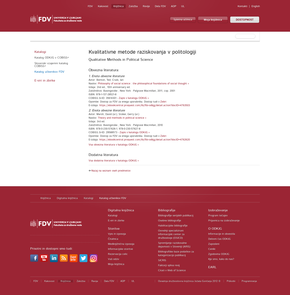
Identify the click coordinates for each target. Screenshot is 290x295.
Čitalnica (113, 239)
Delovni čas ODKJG (219, 239)
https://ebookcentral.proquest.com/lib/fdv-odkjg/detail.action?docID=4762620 (144, 139)
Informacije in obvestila (221, 234)
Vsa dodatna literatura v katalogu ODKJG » (114, 160)
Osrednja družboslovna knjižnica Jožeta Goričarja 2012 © (189, 281)
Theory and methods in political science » (122, 118)
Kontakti (242, 6)
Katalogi (40, 51)
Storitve (114, 228)
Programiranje (249, 281)
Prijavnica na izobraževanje (224, 220)
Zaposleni (213, 244)
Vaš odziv (113, 259)
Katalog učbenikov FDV (49, 71)
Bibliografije (166, 210)
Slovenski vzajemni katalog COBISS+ (51, 65)
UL (182, 6)
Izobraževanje (218, 210)
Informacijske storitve (120, 249)
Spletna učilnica (183, 19)
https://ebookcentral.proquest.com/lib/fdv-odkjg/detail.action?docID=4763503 (144, 105)
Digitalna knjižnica (67, 198)
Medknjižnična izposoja (121, 244)
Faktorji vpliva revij (169, 265)
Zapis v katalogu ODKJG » (134, 98)
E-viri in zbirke (44, 80)
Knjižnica (118, 6)
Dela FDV (160, 6)
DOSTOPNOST (245, 20)
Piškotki (231, 281)
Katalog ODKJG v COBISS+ (51, 57)
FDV (90, 6)
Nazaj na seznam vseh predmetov (110, 170)
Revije (146, 6)
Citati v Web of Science (172, 270)
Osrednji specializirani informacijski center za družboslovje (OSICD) (171, 234)
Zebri (163, 101)
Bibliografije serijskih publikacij (175, 215)
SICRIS (162, 260)
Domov (33, 198)
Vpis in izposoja (117, 234)
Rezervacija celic (118, 254)
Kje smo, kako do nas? (221, 259)
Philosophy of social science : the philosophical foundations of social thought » (143, 83)
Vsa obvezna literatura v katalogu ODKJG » (114, 144)
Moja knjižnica (213, 20)
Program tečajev (218, 215)
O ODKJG (215, 228)
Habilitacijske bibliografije (172, 225)
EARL (212, 267)
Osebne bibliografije (169, 220)
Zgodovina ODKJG (218, 254)
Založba (133, 6)
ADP (173, 6)
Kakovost (103, 6)
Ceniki (211, 249)
